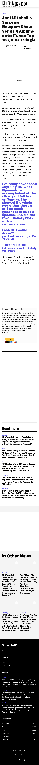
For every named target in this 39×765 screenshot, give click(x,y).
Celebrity (5, 435)
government (6, 489)
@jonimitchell (13, 190)
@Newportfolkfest (17, 196)
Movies (4, 448)
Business (5, 475)
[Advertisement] (19, 531)
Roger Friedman (28, 47)
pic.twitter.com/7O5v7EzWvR (19, 238)
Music (4, 13)
